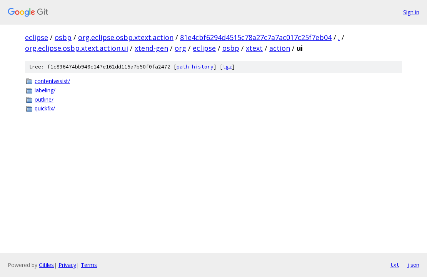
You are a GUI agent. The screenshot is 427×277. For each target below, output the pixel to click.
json (413, 264)
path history (195, 66)
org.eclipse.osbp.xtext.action (125, 37)
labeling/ (45, 90)
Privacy (67, 265)
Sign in (411, 12)
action (279, 48)
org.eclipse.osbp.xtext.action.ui (76, 48)
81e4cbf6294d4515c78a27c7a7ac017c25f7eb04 (256, 37)
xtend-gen (151, 48)
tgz (227, 66)
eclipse (36, 37)
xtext (254, 48)
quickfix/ (45, 108)
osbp (63, 37)
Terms (89, 265)
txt (394, 264)
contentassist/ (52, 81)
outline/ (44, 99)
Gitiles (46, 265)
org (180, 48)
